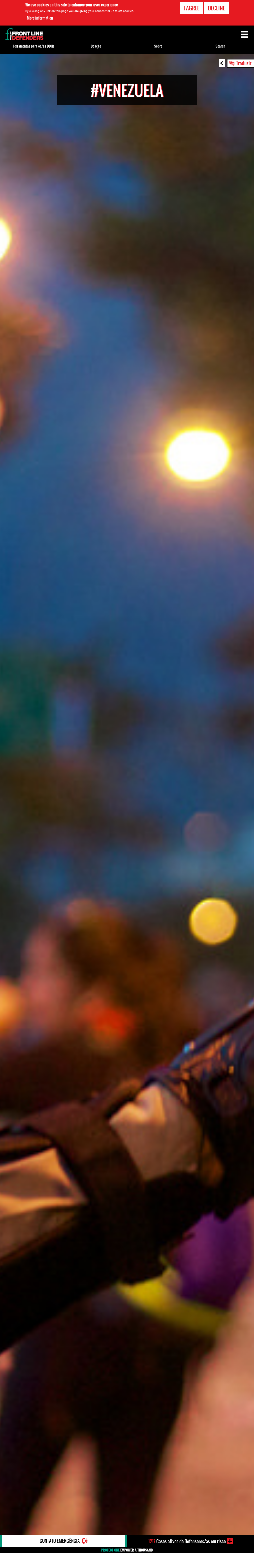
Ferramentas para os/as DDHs (33, 46)
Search (220, 46)
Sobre (158, 46)
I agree (191, 8)
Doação (96, 46)
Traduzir (243, 62)
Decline (216, 8)
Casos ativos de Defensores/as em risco (187, 1541)
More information (40, 18)
